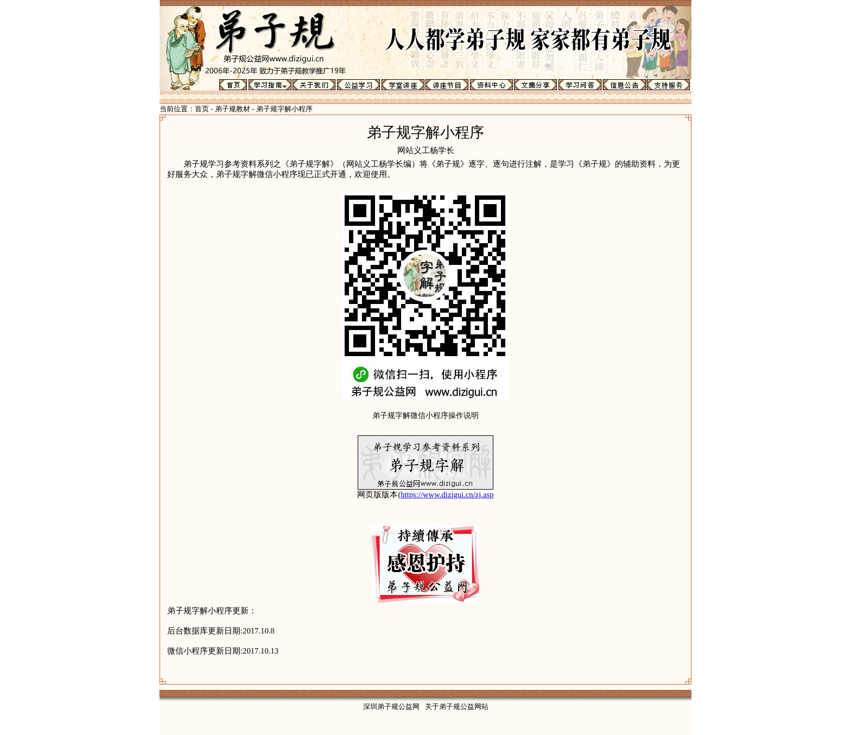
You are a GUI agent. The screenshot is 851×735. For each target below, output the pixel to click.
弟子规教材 (232, 109)
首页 (202, 109)
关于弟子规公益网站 (456, 706)
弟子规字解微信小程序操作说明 (425, 415)
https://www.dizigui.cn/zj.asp (447, 494)
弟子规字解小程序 (284, 109)
